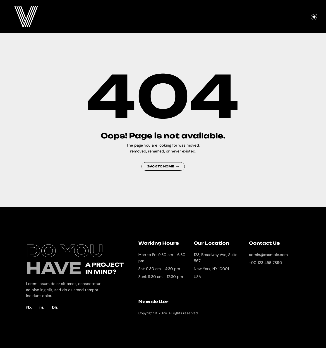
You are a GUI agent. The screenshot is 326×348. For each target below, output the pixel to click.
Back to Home (163, 166)
